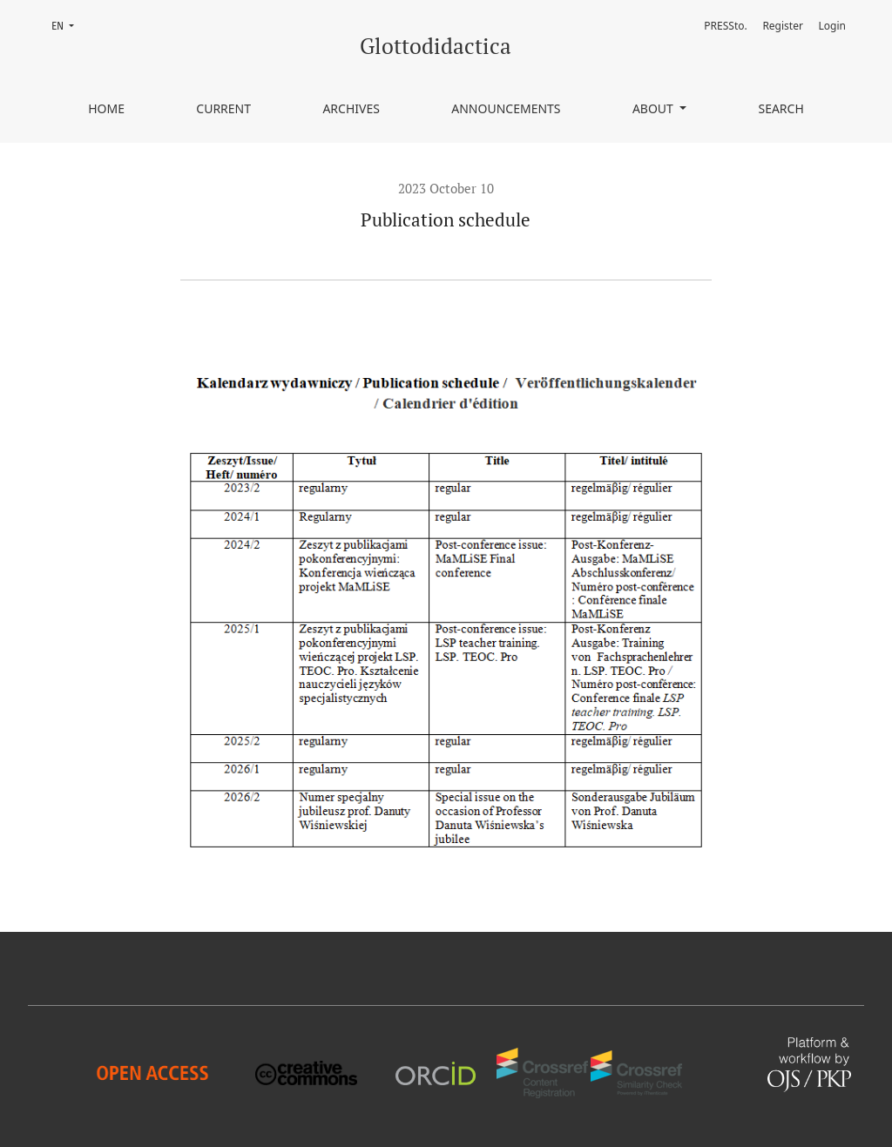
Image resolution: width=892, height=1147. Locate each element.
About (654, 108)
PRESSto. (725, 25)
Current (223, 108)
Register (782, 25)
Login (832, 25)
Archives (351, 108)
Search (780, 108)
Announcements (505, 108)
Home (106, 108)
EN (68, 24)
